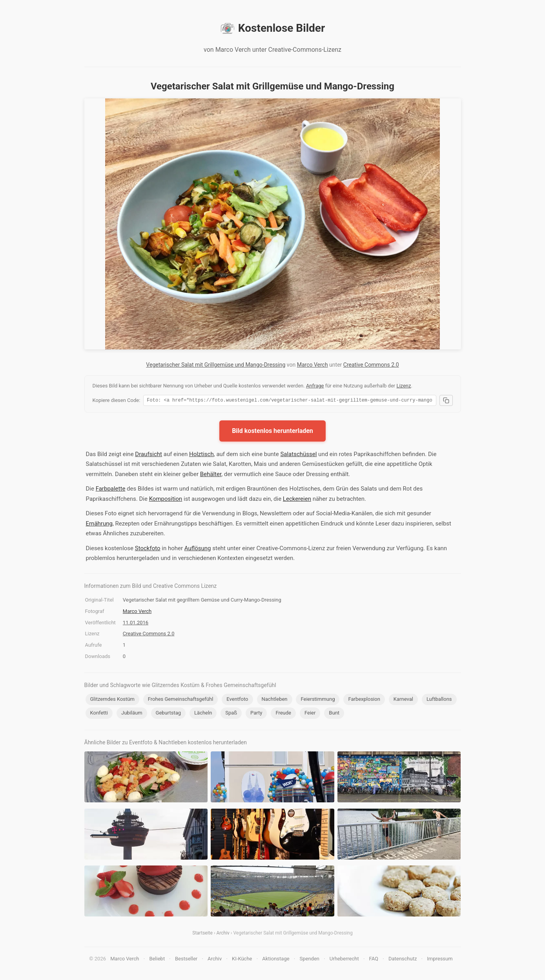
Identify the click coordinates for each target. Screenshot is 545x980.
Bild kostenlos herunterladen (272, 432)
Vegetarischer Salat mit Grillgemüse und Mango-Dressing (215, 365)
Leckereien (297, 500)
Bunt (334, 714)
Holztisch (201, 455)
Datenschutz (402, 960)
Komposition (165, 500)
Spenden (309, 960)
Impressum (439, 960)
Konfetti (99, 714)
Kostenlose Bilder (272, 28)
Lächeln (203, 714)
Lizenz (403, 386)
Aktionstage (275, 960)
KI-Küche (242, 960)
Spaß (231, 714)
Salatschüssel (298, 455)
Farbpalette (111, 489)
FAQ (373, 960)
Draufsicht (148, 455)
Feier (309, 714)
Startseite (202, 934)
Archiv (222, 934)
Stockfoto (147, 549)
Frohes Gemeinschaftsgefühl (180, 700)
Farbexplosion (364, 700)
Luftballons (439, 700)
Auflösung (197, 549)
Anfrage (315, 386)
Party (256, 714)
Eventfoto (237, 700)
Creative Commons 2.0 (371, 365)
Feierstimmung (318, 700)
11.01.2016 (135, 624)
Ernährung (99, 524)
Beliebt (157, 960)
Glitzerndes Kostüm (112, 700)
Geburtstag (168, 714)
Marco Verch (312, 365)
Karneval (403, 700)
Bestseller (186, 960)
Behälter (210, 475)
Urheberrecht (344, 960)
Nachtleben (275, 700)
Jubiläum (131, 714)
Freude (283, 714)
